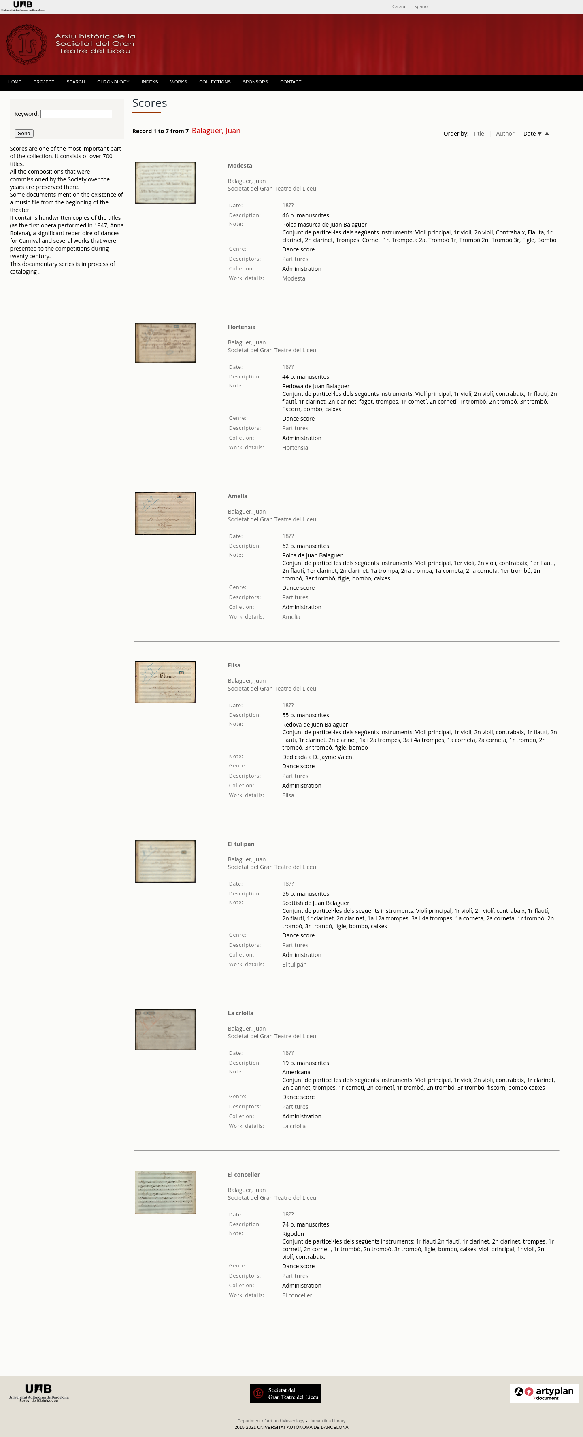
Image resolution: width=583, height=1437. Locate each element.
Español (421, 6)
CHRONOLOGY (113, 81)
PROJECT (44, 81)
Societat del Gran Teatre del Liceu (272, 188)
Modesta (240, 165)
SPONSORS (255, 81)
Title (478, 133)
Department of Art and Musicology (270, 1420)
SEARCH (75, 81)
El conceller (244, 1174)
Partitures (295, 259)
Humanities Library (327, 1420)
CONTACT (290, 81)
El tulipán (241, 844)
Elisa (234, 665)
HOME (14, 81)
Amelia (238, 496)
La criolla (241, 1013)
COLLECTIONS (215, 81)
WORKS (178, 81)
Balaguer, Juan (247, 181)
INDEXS (150, 81)
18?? (288, 205)
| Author (502, 133)
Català (398, 6)
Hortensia (242, 327)
